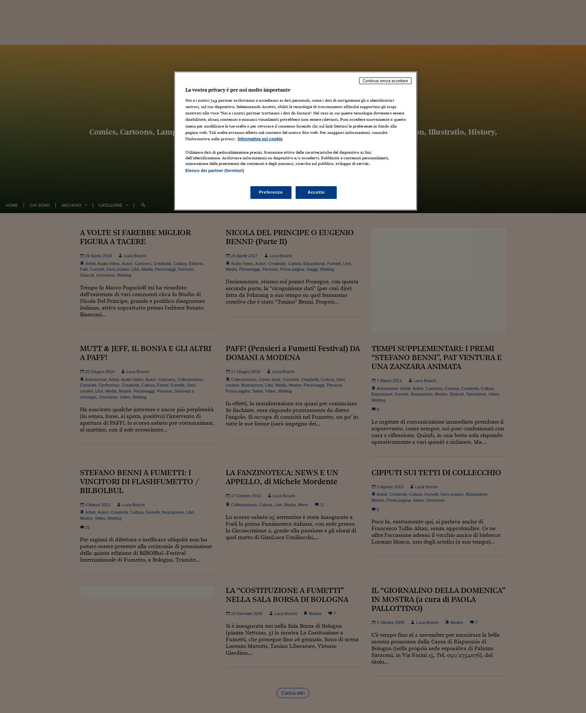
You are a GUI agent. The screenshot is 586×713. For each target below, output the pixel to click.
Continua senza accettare (385, 81)
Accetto (316, 192)
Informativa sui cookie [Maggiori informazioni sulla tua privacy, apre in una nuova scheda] (260, 138)
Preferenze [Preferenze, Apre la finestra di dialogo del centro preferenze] (271, 192)
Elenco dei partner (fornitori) (214, 170)
